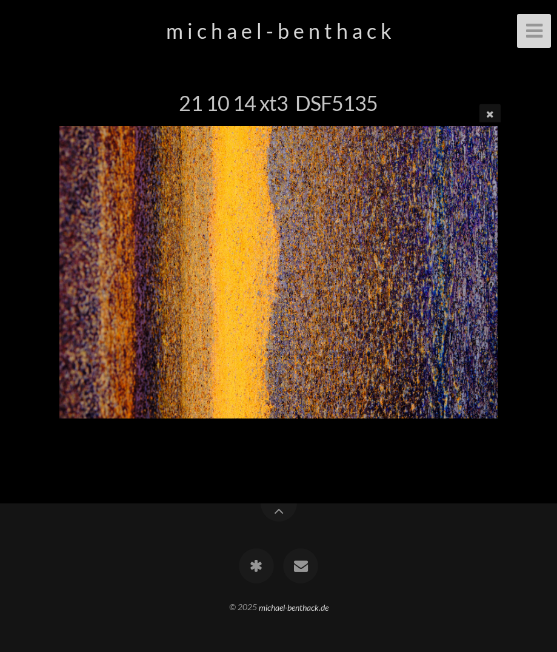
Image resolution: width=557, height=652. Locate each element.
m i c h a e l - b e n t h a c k (279, 30)
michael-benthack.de (294, 607)
